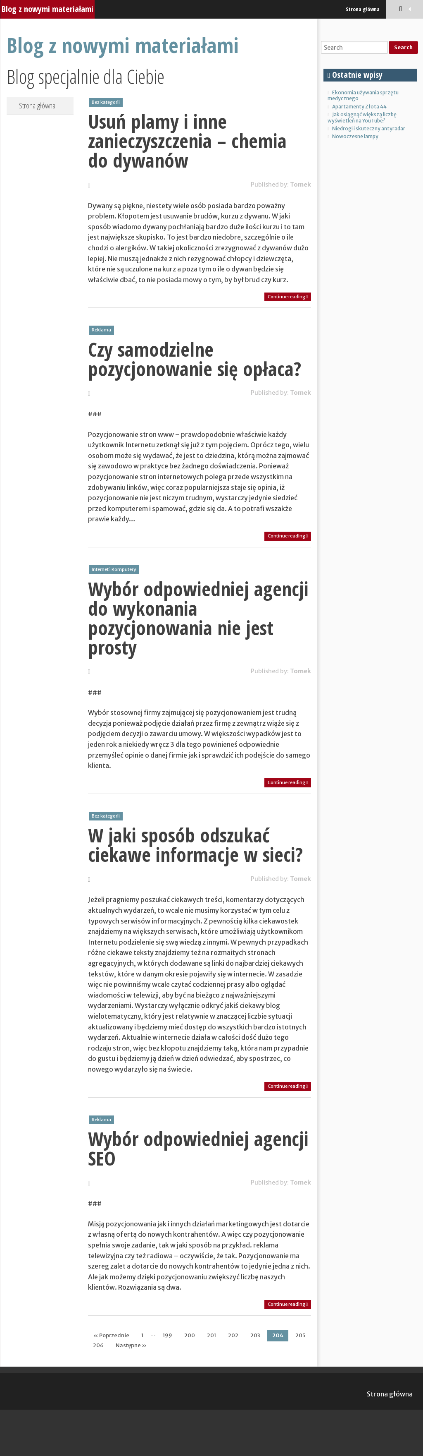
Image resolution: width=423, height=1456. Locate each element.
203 (255, 1335)
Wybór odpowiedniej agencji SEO (198, 1148)
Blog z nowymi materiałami (47, 8)
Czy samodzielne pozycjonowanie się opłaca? (194, 359)
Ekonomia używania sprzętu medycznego (363, 95)
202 (233, 1335)
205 (300, 1335)
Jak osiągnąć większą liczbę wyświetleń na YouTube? (362, 117)
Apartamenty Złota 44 (359, 106)
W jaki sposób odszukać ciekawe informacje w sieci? (195, 845)
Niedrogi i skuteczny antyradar (368, 128)
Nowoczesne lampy (355, 136)
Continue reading (288, 297)
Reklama (101, 330)
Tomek (300, 184)
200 (189, 1335)
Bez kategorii (106, 102)
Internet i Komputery (114, 569)
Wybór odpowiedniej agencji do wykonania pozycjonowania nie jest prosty (198, 618)
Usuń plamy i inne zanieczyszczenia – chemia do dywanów (187, 140)
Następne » (131, 1345)
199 (167, 1335)
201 (211, 1335)
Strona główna (363, 9)
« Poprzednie (111, 1335)
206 (98, 1345)
